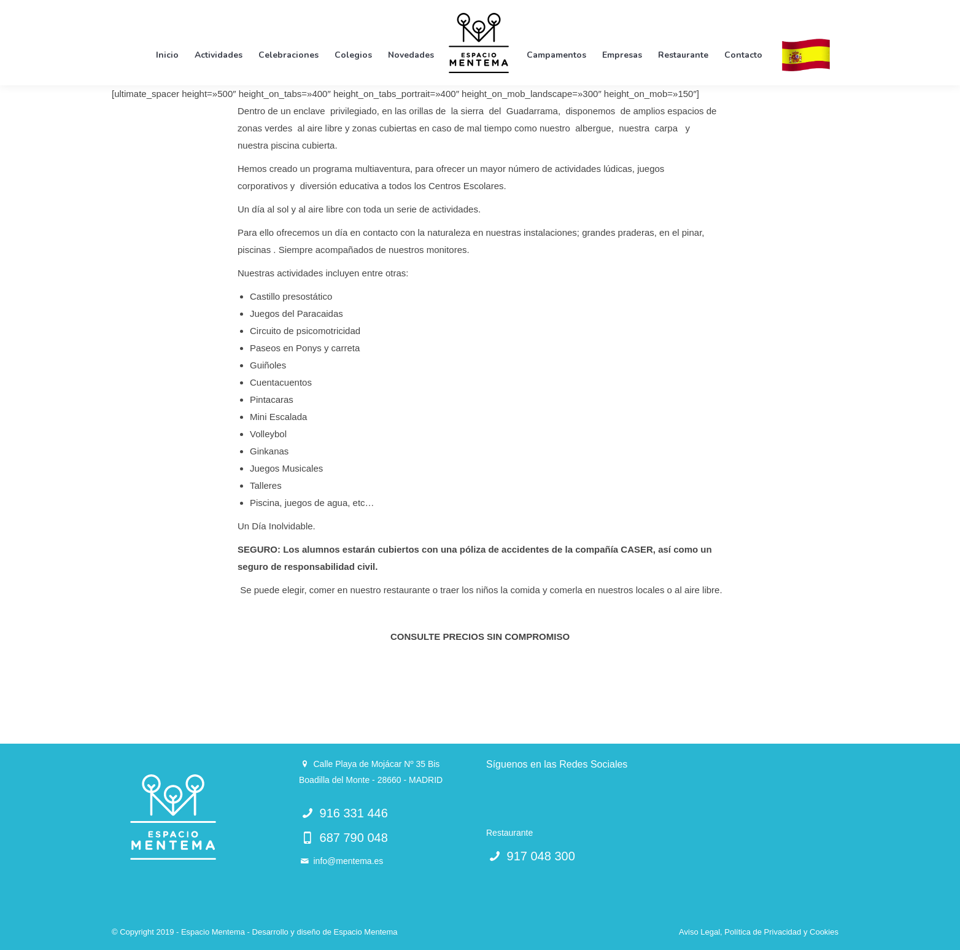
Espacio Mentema (365, 931)
